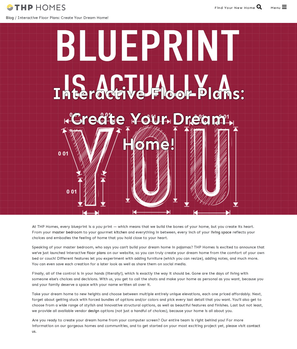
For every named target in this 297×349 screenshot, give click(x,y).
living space (221, 232)
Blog (10, 17)
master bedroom (67, 232)
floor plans (96, 253)
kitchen (120, 232)
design (93, 311)
